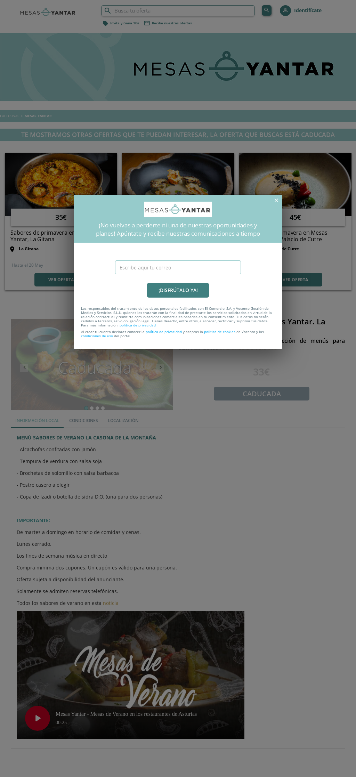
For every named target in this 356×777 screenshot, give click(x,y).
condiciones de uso (97, 335)
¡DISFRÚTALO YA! (178, 290)
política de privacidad (138, 325)
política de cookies (219, 331)
